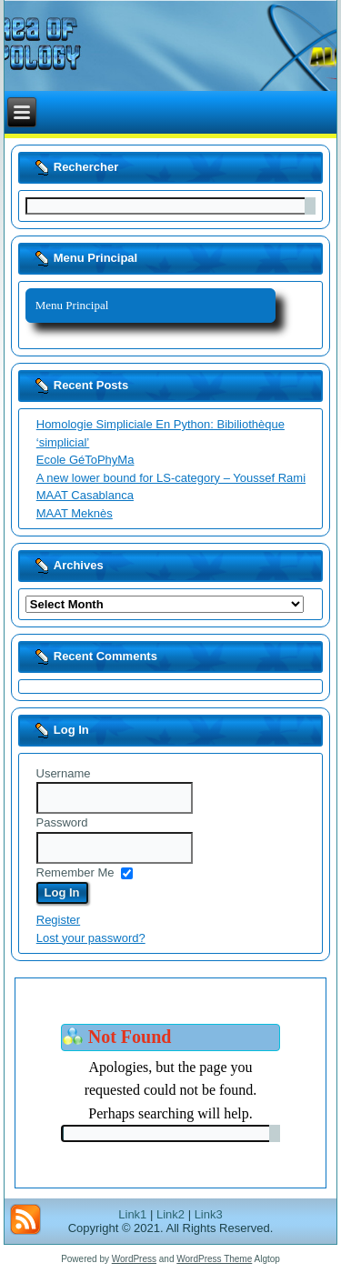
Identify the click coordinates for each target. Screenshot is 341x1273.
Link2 (170, 1214)
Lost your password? (90, 938)
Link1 (132, 1214)
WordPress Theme (214, 1259)
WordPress (134, 1259)
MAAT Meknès (74, 513)
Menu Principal (72, 305)
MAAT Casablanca (85, 495)
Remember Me (75, 872)
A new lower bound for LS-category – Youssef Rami (171, 478)
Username (63, 773)
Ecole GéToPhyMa (85, 459)
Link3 (209, 1214)
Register (58, 920)
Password (62, 822)
